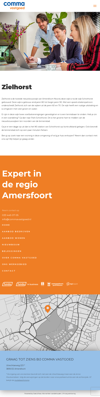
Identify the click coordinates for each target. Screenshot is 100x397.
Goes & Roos (37, 394)
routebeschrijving (21, 380)
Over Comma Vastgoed (19, 258)
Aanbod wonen (13, 238)
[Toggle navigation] (94, 6)
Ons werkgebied (14, 264)
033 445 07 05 (10, 215)
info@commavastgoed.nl (16, 219)
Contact (9, 271)
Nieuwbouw (11, 244)
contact (89, 135)
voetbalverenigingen (35, 114)
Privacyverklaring (69, 394)
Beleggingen (12, 251)
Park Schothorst (39, 118)
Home (6, 225)
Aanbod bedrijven (16, 231)
